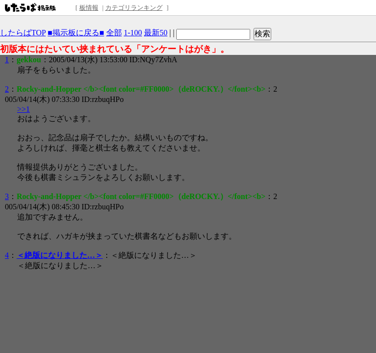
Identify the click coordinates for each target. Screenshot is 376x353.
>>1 (23, 109)
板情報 (88, 7)
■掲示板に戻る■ (75, 32)
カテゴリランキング (134, 7)
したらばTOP (23, 32)
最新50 (155, 32)
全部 (114, 32)
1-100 (133, 32)
